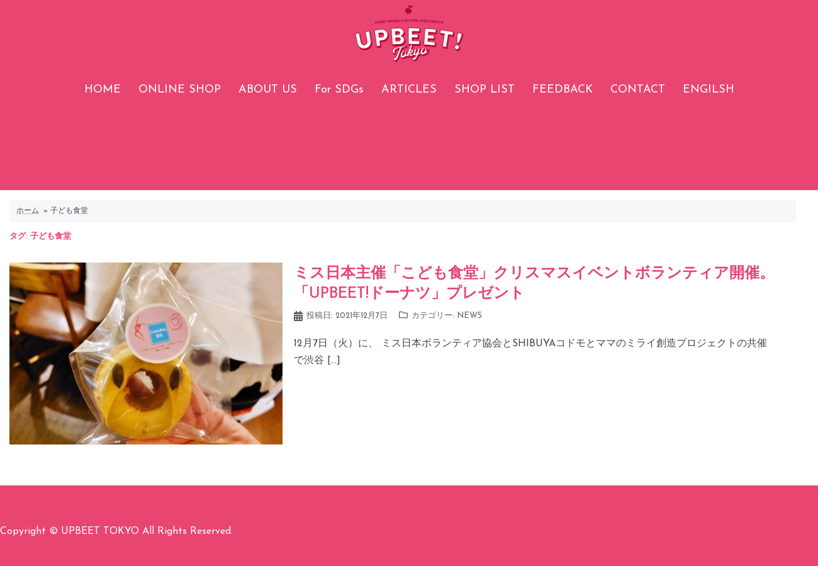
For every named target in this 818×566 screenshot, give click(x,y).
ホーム (27, 211)
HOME (102, 90)
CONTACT (637, 90)
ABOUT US (267, 90)
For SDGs (339, 90)
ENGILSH (708, 90)
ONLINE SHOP (179, 90)
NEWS (469, 316)
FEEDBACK (562, 90)
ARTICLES (409, 90)
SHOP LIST (484, 90)
